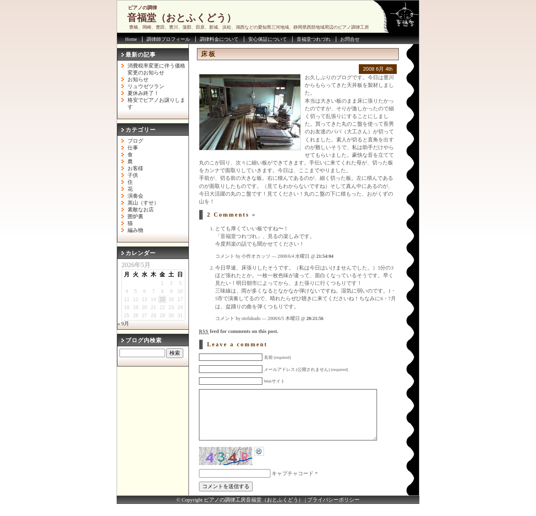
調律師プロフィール (168, 39)
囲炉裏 (135, 216)
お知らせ (138, 79)
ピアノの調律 (142, 8)
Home (131, 39)
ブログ (135, 141)
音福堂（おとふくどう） (181, 18)
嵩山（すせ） (143, 203)
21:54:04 (324, 256)
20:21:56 (314, 318)
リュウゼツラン (146, 86)
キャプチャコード (293, 486)
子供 (133, 175)
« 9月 (123, 323)
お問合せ (350, 39)
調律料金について (219, 39)
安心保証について (267, 39)
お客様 (135, 168)
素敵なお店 (141, 210)
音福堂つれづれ (314, 39)
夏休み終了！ (143, 93)
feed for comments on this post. (238, 331)
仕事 (133, 148)
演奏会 (135, 196)
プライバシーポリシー (333, 512)
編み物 (135, 230)
